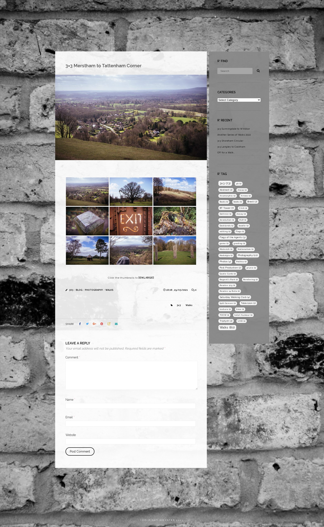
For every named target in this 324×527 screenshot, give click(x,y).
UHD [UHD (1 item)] (241, 321)
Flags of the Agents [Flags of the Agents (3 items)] (233, 237)
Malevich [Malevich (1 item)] (226, 249)
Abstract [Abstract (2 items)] (226, 190)
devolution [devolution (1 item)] (227, 220)
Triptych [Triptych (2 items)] (226, 321)
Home (233, 7)
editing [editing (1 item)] (225, 231)
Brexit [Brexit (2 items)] (252, 201)
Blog (291, 7)
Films (249, 7)
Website (71, 435)
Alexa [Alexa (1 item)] (242, 190)
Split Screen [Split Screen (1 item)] (228, 303)
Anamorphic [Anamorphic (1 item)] (228, 196)
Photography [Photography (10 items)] (248, 255)
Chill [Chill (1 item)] (243, 208)
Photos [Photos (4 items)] (225, 261)
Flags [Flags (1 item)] (240, 231)
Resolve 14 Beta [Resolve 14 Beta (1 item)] (230, 291)
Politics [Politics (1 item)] (241, 261)
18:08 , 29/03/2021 (177, 290)
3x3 (71, 290)
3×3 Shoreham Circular (230, 140)
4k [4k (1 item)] (238, 183)
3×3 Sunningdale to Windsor (233, 129)
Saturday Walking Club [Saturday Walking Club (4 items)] (235, 297)
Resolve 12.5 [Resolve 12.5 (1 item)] (227, 285)
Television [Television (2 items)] (248, 303)
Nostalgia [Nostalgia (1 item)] (226, 255)
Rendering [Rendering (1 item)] (250, 279)
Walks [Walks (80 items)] (227, 327)
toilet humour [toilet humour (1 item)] (243, 315)
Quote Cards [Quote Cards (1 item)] (228, 274)
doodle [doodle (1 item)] (244, 226)
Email (70, 417)
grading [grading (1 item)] (239, 243)
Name (70, 399)
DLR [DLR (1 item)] (242, 220)
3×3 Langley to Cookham (231, 146)
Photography (270, 7)
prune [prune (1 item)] (251, 268)
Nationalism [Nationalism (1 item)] (246, 249)
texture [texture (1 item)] (225, 309)
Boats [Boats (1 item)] (224, 202)
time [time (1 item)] (240, 309)
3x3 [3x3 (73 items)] (225, 183)
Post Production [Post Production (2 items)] (230, 267)
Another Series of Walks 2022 (234, 135)
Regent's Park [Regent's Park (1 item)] (229, 279)
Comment (73, 357)
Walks (109, 290)
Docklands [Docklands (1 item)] (226, 226)
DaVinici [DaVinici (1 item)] (225, 214)
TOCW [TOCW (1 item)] (224, 315)
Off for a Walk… (226, 152)
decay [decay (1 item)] (241, 214)
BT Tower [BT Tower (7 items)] (227, 208)
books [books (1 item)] (237, 202)
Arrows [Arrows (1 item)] (246, 196)
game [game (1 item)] (224, 243)
